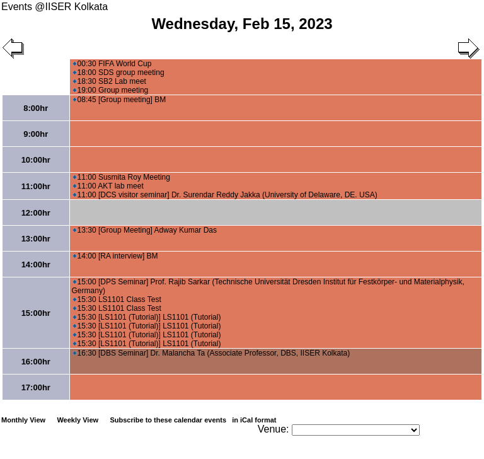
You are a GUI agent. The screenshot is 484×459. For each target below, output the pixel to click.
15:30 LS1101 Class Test (117, 299)
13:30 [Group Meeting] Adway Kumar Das (145, 230)
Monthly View (23, 420)
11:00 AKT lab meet (108, 186)
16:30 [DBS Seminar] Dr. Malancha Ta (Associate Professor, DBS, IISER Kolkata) (211, 353)
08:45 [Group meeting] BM (119, 99)
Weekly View (77, 420)
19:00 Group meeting (111, 90)
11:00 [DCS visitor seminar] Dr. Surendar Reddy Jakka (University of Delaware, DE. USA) (225, 194)
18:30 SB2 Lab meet (109, 81)
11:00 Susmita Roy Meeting (121, 177)
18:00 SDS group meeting (118, 72)
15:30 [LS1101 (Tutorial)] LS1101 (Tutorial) (147, 317)
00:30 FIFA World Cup (112, 63)
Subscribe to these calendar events (194, 420)
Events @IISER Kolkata (54, 6)
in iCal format (254, 420)
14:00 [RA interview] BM (115, 256)
